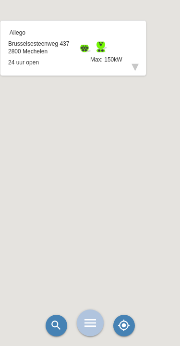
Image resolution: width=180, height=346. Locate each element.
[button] (90, 149)
